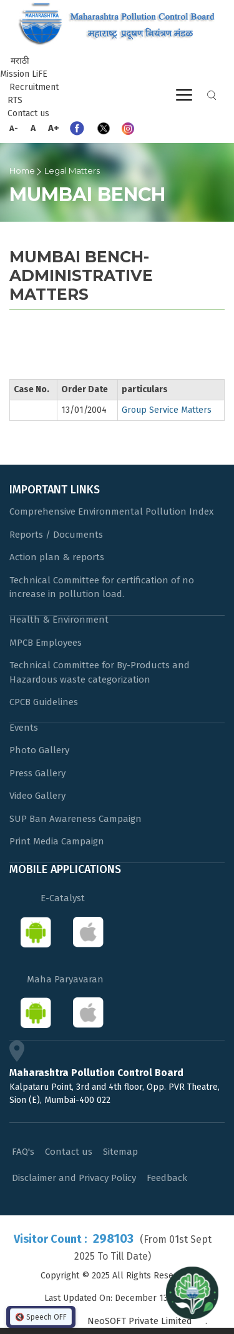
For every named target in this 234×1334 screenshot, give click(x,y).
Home (22, 170)
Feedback (167, 1177)
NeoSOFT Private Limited (139, 1321)
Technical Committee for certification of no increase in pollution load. (101, 587)
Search (211, 95)
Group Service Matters (167, 410)
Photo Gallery (39, 750)
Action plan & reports (56, 557)
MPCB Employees (45, 642)
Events (23, 727)
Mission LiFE (23, 74)
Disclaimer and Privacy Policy (74, 1177)
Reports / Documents (56, 534)
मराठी (20, 61)
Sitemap (120, 1151)
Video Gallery (37, 795)
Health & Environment (59, 619)
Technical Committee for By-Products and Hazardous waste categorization (99, 672)
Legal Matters (72, 170)
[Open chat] (192, 1292)
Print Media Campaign (56, 841)
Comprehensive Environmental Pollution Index (111, 511)
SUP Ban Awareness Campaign (75, 818)
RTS (14, 100)
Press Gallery (37, 773)
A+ (53, 128)
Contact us (28, 113)
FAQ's (23, 1151)
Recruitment (34, 87)
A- (13, 128)
